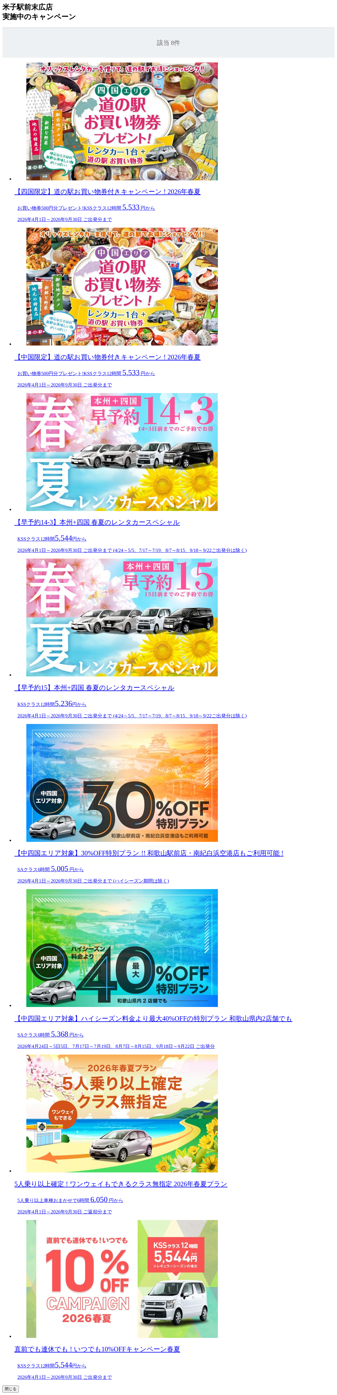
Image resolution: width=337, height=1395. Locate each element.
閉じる (10, 1389)
